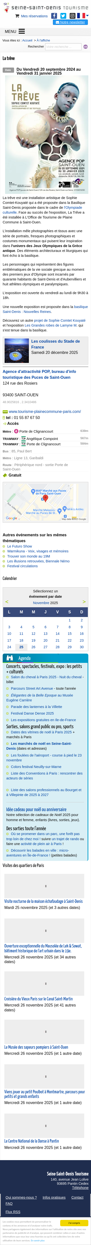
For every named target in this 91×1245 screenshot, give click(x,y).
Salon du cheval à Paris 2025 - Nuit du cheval (46, 677)
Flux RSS (13, 1212)
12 (33, 634)
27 (45, 647)
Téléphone (80, 1188)
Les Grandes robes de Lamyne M (51, 325)
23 (82, 640)
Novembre (41, 603)
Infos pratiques (54, 1197)
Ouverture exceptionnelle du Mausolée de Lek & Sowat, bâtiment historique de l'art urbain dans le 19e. (43, 948)
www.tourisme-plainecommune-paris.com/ (45, 411)
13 (45, 634)
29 (70, 647)
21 (57, 640)
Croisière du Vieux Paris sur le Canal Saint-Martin (38, 999)
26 (33, 647)
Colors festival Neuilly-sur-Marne (36, 767)
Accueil (27, 40)
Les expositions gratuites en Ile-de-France (43, 720)
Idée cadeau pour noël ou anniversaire (36, 809)
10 (9, 634)
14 (57, 634)
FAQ (9, 1203)
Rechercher (36, 46)
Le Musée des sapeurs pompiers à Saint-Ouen (36, 1047)
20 (45, 640)
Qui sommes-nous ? (21, 1197)
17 (9, 640)
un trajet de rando (65, 839)
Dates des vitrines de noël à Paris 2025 (41, 732)
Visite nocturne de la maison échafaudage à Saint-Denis (43, 901)
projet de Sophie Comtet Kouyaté (60, 320)
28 (57, 647)
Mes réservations (31, 16)
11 (21, 634)
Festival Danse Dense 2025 (32, 713)
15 (70, 634)
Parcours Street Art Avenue (32, 688)
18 (21, 640)
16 (82, 634)
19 (33, 640)
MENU (10, 32)
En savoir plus (37, 1240)
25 (21, 647)
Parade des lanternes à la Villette (36, 707)
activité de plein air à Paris (41, 844)
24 (9, 647)
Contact (77, 1197)
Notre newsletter (70, 22)
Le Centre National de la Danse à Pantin (31, 1141)
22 (70, 640)
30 (82, 647)
